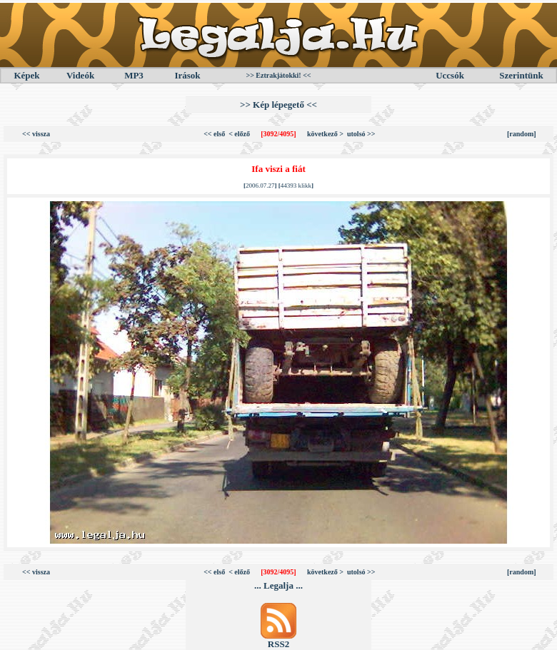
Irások (187, 75)
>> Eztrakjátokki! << (278, 75)
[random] (521, 134)
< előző (239, 134)
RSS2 (278, 644)
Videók (80, 75)
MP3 (134, 75)
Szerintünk (521, 75)
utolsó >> (361, 134)
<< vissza (36, 134)
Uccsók (450, 75)
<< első (214, 134)
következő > (325, 134)
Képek (26, 75)
